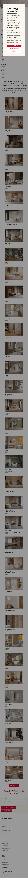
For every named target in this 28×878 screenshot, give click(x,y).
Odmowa (14, 51)
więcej (16, 42)
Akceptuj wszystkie (14, 45)
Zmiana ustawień (14, 48)
